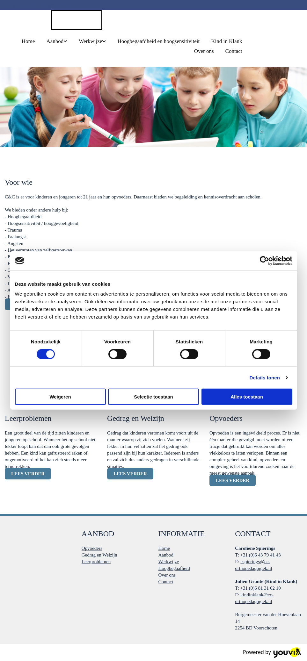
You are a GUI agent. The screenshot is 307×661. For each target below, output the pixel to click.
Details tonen (265, 377)
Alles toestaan (246, 396)
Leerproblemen (96, 561)
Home (28, 41)
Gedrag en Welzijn (99, 554)
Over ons (204, 51)
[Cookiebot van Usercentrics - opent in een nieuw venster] (264, 260)
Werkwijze (90, 41)
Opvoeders (92, 548)
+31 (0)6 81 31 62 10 (260, 588)
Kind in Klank (226, 41)
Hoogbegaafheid (174, 568)
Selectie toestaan (153, 396)
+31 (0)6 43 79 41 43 (260, 554)
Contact (233, 51)
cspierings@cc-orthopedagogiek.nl (42, 4)
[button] (28, 473)
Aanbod (54, 41)
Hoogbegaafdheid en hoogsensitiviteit (158, 41)
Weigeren (60, 396)
